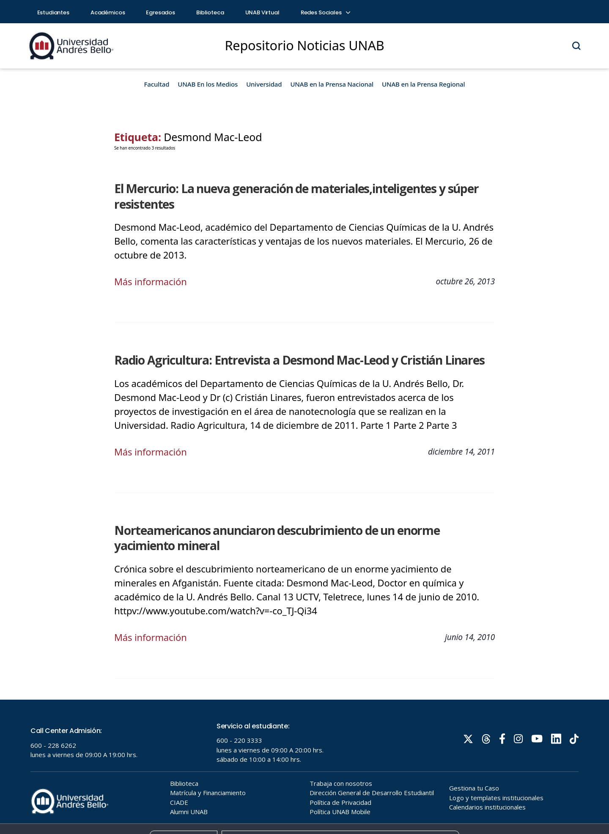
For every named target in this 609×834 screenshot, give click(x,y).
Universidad (264, 84)
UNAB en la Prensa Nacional (331, 84)
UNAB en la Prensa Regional (423, 84)
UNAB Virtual (262, 12)
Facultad (157, 84)
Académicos (108, 12)
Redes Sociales (325, 12)
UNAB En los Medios (208, 84)
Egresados (160, 12)
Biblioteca (210, 12)
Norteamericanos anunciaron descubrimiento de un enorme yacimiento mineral (277, 538)
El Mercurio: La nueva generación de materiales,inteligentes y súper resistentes (296, 196)
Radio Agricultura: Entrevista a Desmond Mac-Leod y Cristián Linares (299, 360)
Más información (150, 281)
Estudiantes (53, 12)
